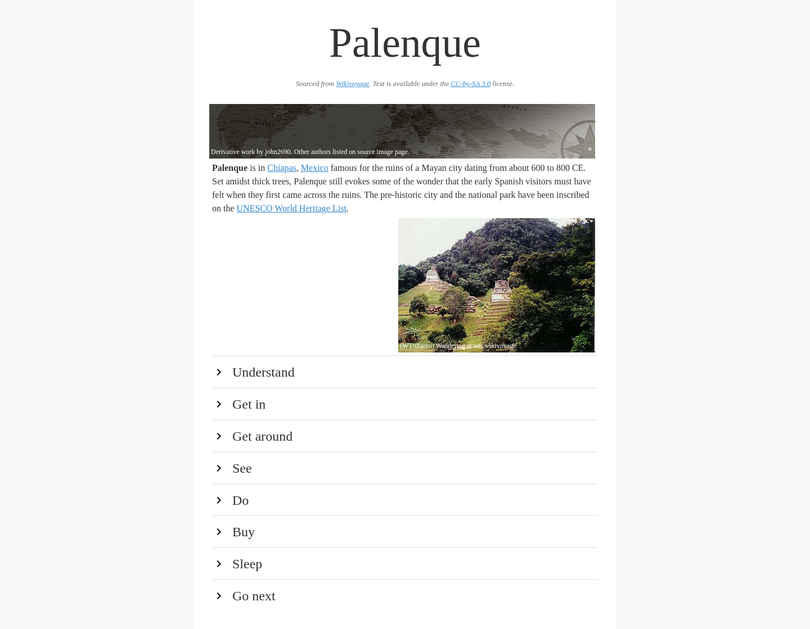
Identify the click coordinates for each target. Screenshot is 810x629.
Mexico (314, 168)
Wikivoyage (352, 84)
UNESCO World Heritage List (291, 208)
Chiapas (281, 168)
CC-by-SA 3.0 (470, 84)
